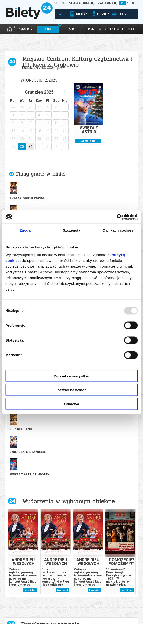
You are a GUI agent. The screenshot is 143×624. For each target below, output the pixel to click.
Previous (68, 547)
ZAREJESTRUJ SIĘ (81, 3)
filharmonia (92, 29)
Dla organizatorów (86, 600)
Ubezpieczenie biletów (54, 620)
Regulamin (112, 597)
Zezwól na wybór (71, 390)
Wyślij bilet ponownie (54, 604)
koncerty (25, 29)
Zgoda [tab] (25, 230)
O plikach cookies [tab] (117, 230)
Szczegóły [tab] (71, 230)
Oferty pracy (114, 613)
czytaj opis (88, 141)
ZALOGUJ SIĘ (107, 3)
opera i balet (114, 29)
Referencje (79, 608)
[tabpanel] (28, 498)
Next (75, 547)
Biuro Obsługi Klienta (53, 600)
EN (132, 3)
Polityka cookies (117, 605)
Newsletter (46, 608)
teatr (70, 29)
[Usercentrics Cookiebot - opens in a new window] (117, 217)
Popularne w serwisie (50, 450)
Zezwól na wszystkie (71, 376)
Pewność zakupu (117, 601)
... (131, 29)
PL (122, 3)
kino (48, 29)
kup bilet (30, 416)
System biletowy (84, 604)
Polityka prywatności (121, 609)
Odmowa (71, 404)
